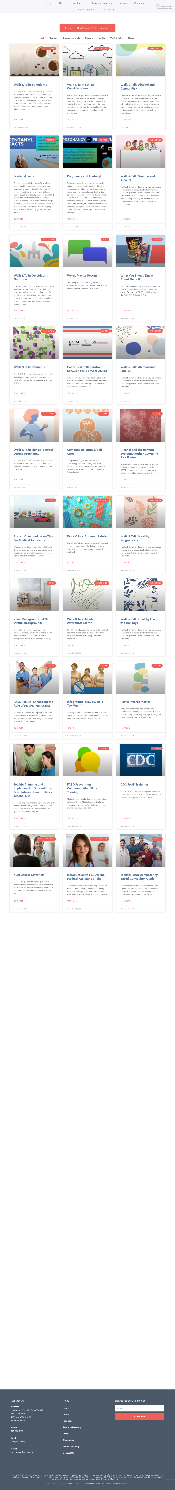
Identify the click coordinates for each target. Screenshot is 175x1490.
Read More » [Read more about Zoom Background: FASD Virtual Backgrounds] (19, 646)
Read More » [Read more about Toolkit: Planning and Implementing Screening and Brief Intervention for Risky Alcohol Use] (19, 819)
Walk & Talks (116, 38)
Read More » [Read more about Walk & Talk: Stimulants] (19, 120)
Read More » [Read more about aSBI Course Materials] (19, 902)
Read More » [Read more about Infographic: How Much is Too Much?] (72, 729)
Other (131, 38)
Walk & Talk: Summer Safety (87, 537)
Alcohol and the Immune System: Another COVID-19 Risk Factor (139, 454)
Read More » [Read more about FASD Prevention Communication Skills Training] (72, 819)
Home (48, 3)
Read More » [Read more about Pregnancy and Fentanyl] (72, 219)
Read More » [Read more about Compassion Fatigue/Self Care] (72, 480)
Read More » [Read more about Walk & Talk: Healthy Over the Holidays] (125, 646)
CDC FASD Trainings (134, 785)
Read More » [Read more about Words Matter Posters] (72, 311)
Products (78, 3)
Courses (53, 38)
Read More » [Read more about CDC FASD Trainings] (125, 819)
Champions (140, 3)
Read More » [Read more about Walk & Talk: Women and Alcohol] (125, 219)
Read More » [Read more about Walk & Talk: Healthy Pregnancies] (125, 563)
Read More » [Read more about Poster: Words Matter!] (125, 729)
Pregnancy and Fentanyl (84, 176)
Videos (123, 3)
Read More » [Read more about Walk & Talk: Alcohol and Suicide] (125, 394)
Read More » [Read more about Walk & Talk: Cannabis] (19, 394)
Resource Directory (102, 3)
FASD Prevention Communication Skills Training (82, 789)
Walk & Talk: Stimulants (30, 84)
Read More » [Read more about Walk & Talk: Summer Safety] (72, 563)
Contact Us (108, 9)
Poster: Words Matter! (135, 702)
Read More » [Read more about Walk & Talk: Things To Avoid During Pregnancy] (19, 480)
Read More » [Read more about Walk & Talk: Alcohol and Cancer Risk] (125, 120)
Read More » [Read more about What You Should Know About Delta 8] (125, 311)
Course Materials (71, 38)
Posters (89, 38)
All (42, 38)
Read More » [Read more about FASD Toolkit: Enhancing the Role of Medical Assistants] (19, 729)
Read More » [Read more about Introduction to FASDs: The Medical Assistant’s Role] (72, 902)
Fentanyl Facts (24, 176)
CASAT (63, 1483)
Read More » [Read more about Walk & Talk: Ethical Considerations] (72, 120)
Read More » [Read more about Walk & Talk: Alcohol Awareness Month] (72, 646)
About (62, 3)
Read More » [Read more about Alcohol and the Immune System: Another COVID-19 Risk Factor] (125, 480)
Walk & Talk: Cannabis (29, 367)
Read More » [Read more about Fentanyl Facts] (19, 219)
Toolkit (101, 38)
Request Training (85, 9)
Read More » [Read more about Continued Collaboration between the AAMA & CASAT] (72, 394)
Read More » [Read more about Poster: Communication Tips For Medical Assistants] (19, 563)
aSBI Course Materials (29, 876)
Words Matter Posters (82, 276)
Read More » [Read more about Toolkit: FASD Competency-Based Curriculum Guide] (125, 902)
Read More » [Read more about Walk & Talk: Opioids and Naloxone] (19, 311)
